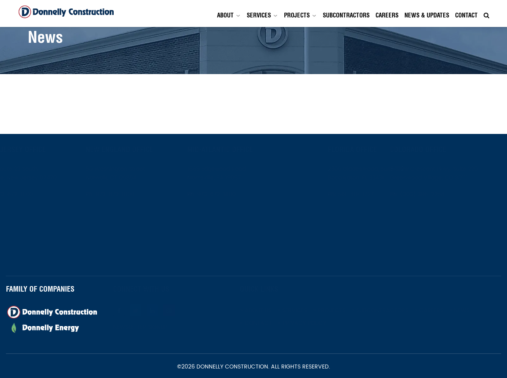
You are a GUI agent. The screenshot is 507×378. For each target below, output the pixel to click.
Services (259, 15)
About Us (275, 310)
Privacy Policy (321, 323)
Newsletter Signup (160, 327)
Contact (466, 15)
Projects (297, 15)
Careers (386, 15)
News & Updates (426, 15)
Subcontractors (346, 15)
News (479, 310)
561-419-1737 (336, 194)
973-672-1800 (32, 194)
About (225, 15)
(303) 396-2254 (441, 194)
